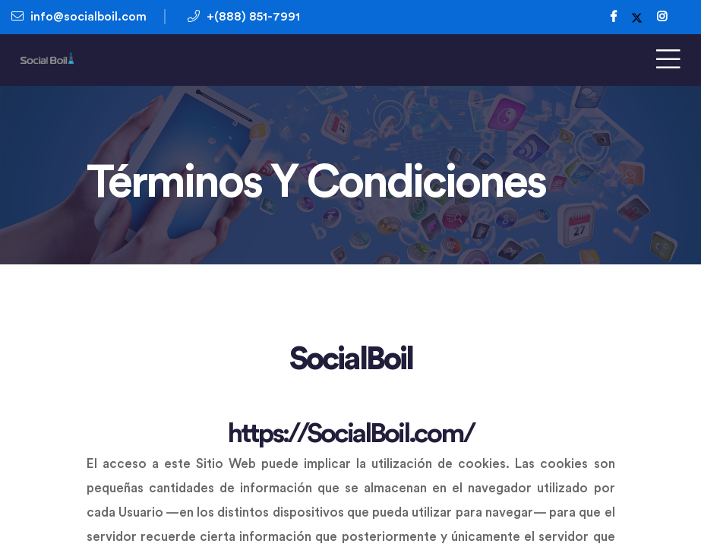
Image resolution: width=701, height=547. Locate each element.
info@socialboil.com (79, 16)
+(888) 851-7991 (244, 16)
